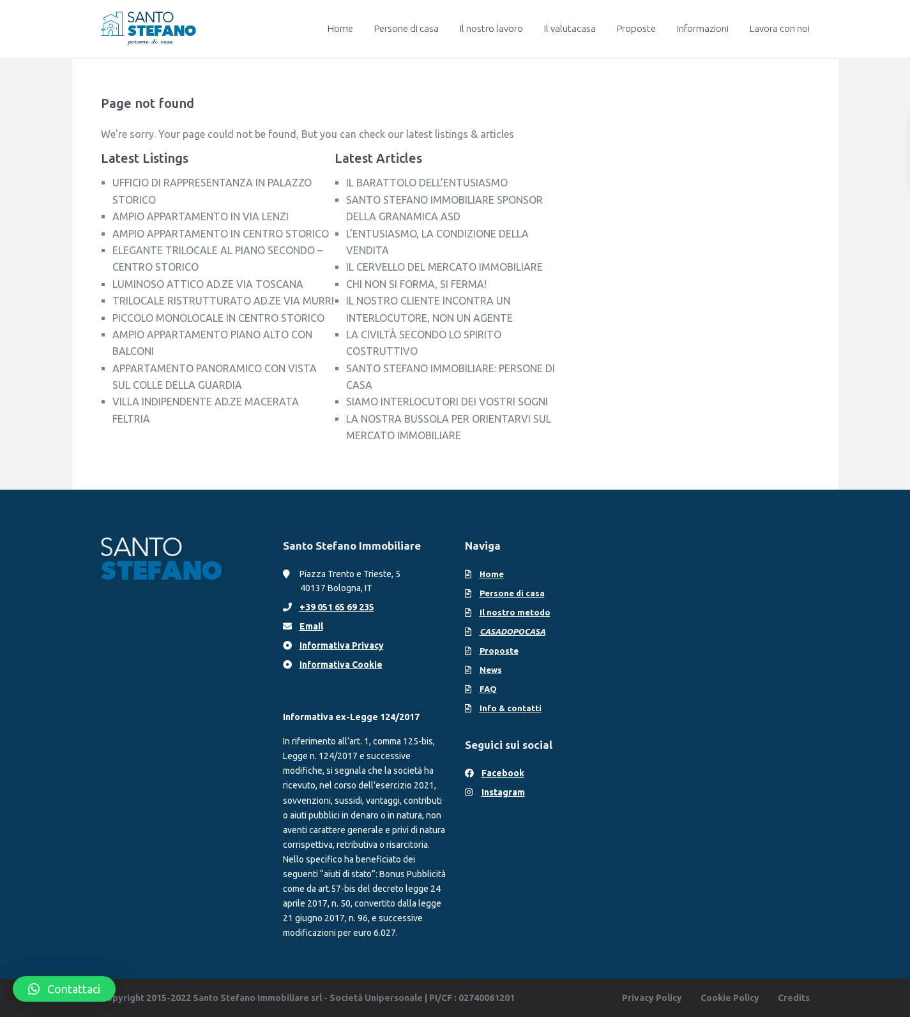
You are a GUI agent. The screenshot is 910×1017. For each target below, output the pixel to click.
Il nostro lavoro (491, 28)
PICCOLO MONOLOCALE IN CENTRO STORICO (218, 318)
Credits (794, 998)
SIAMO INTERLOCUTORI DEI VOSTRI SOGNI (447, 401)
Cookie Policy (730, 998)
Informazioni (703, 28)
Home (340, 28)
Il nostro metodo (515, 612)
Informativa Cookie (341, 664)
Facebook (503, 773)
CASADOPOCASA (512, 631)
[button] (64, 989)
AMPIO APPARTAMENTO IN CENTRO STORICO (220, 233)
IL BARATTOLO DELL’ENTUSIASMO (427, 182)
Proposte (636, 28)
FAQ (488, 688)
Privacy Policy (652, 998)
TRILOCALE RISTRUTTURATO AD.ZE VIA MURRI (223, 300)
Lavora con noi (780, 28)
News (491, 669)
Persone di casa (406, 28)
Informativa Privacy (342, 645)
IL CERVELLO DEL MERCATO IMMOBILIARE (444, 267)
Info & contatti (511, 708)
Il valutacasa (570, 28)
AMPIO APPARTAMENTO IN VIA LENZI (200, 216)
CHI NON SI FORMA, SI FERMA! (416, 284)
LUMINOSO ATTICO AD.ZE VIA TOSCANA (207, 284)
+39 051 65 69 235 (337, 607)
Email (311, 626)
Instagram (503, 792)
